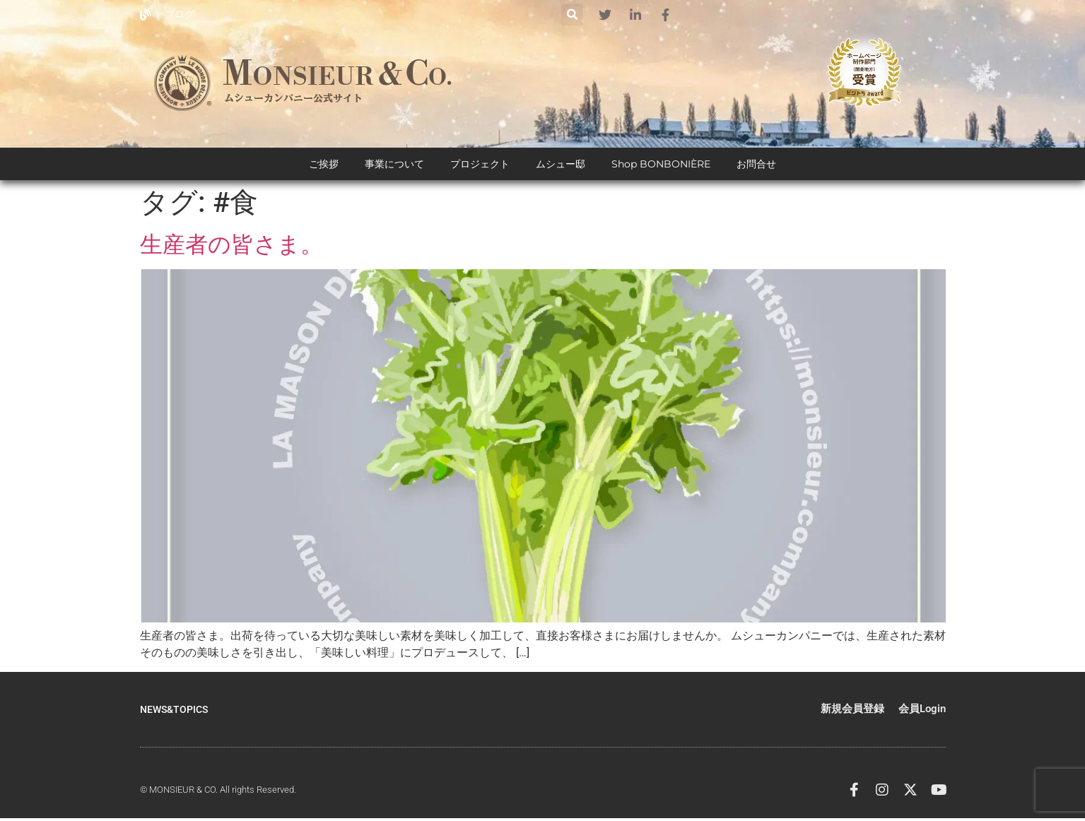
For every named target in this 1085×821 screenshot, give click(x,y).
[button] (572, 14)
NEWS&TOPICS (176, 715)
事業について (394, 169)
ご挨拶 (324, 169)
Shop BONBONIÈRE (660, 169)
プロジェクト (480, 169)
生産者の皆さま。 (231, 250)
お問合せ (756, 169)
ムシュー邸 (560, 169)
